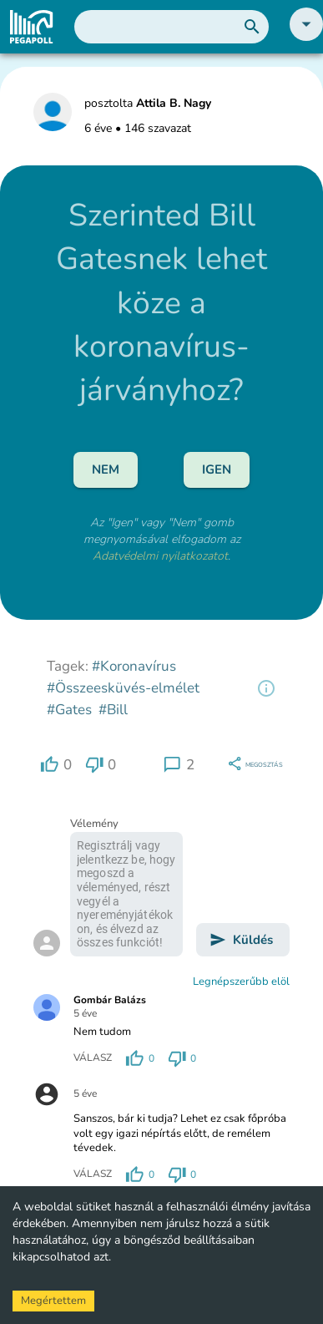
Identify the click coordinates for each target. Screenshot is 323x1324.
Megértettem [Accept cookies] (53, 1300)
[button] (306, 37)
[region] (266, 688)
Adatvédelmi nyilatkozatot (160, 556)
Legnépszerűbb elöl (241, 981)
